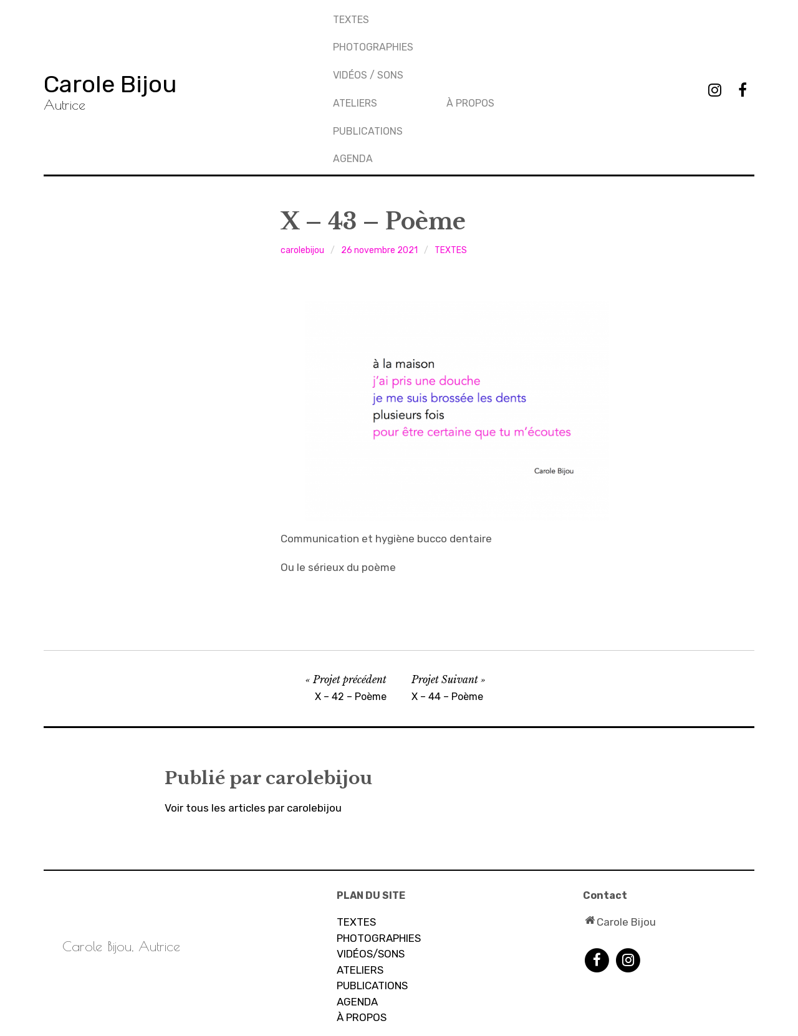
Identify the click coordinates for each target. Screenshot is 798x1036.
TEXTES (352, 16)
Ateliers (470, 16)
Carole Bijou (127, 34)
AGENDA (468, 58)
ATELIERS (360, 872)
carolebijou (302, 153)
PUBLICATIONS (482, 36)
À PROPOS (362, 920)
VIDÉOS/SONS (371, 856)
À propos (585, 16)
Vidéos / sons (369, 58)
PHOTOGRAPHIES (374, 36)
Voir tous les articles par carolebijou (253, 710)
